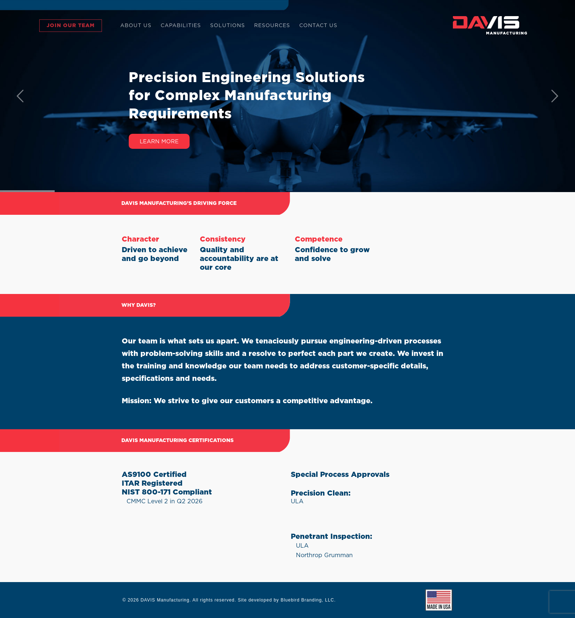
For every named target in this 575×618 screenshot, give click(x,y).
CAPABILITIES (181, 25)
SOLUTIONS (227, 25)
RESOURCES (272, 25)
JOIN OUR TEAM (71, 25)
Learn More (159, 141)
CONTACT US (318, 25)
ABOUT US (135, 25)
